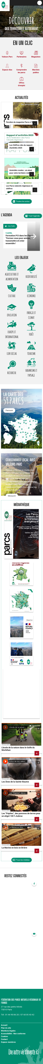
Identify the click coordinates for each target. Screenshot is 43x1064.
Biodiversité (31, 277)
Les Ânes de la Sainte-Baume (15, 781)
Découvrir (12, 496)
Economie (31, 296)
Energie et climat (31, 315)
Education (12, 315)
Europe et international (11, 334)
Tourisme (31, 353)
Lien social (12, 353)
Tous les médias (22, 860)
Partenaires (21, 56)
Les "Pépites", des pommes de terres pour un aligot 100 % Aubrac (21, 815)
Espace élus (7, 69)
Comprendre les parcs (21, 71)
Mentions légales (8, 1031)
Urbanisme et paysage (31, 372)
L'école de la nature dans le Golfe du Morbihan (18, 749)
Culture (11, 296)
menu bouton (39, 3)
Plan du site (6, 1028)
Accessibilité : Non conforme (13, 1034)
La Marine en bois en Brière (14, 847)
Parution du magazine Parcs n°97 (20, 122)
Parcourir (9, 410)
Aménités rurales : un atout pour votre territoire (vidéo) (20, 171)
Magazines (35, 56)
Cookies (4, 1036)
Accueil (4, 1025)
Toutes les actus (22, 201)
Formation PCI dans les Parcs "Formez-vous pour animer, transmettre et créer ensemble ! (19, 239)
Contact (4, 1039)
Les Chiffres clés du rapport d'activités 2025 (20, 146)
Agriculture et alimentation (12, 276)
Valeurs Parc (7, 56)
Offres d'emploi (21, 84)
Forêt (31, 334)
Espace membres (8, 1042)
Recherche (11, 373)
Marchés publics (35, 71)
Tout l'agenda (34, 216)
